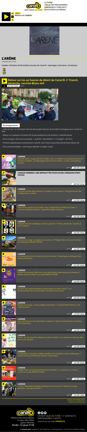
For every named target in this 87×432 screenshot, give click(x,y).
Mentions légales (79, 429)
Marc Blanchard (45, 429)
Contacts (70, 416)
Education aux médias (55, 10)
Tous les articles (76, 402)
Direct (18, 13)
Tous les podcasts (76, 400)
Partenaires (45, 418)
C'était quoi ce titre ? (50, 416)
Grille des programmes (55, 5)
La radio (48, 2)
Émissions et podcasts (55, 7)
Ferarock (60, 421)
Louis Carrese (68, 429)
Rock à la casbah (23, 15)
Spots (57, 418)
